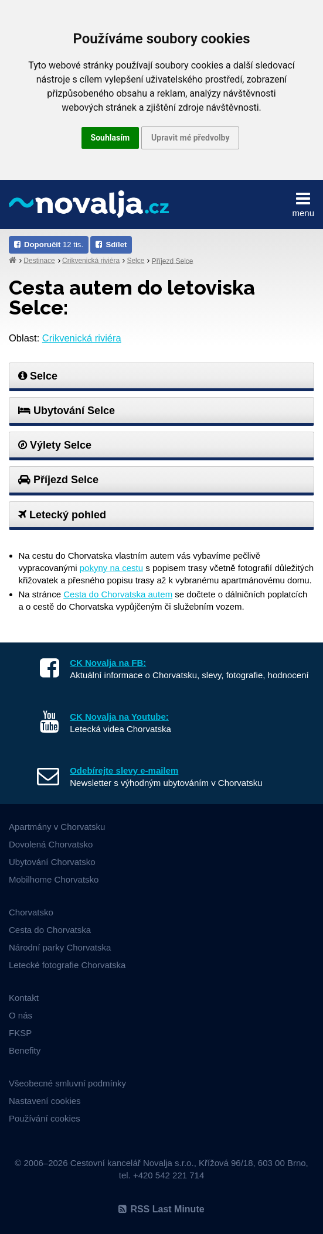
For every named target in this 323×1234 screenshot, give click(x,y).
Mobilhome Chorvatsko (53, 879)
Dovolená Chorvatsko (51, 844)
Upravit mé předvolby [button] (190, 137)
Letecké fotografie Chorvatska (67, 965)
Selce (135, 261)
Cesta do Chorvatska (50, 930)
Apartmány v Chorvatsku (57, 827)
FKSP (20, 1033)
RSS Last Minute (161, 1209)
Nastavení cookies (45, 1101)
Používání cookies (44, 1118)
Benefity (24, 1050)
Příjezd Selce (172, 261)
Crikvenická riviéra (91, 261)
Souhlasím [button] (110, 137)
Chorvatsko (31, 912)
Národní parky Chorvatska (60, 947)
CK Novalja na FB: (108, 663)
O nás (20, 1015)
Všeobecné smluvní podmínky (67, 1083)
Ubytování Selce (66, 410)
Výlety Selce (54, 445)
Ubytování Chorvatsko (52, 862)
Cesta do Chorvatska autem (117, 594)
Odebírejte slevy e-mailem (124, 770)
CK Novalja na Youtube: (119, 717)
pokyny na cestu (111, 568)
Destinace (39, 261)
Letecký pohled (62, 515)
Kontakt (24, 998)
